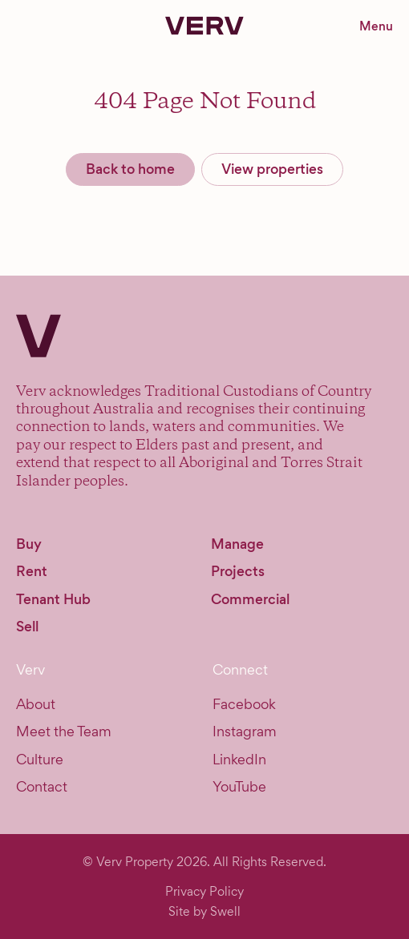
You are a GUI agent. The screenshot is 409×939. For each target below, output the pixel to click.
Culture (39, 759)
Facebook (244, 704)
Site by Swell (204, 911)
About (35, 704)
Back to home (130, 169)
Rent (31, 571)
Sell (27, 626)
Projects (238, 571)
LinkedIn (239, 759)
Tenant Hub (53, 599)
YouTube (239, 786)
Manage (237, 544)
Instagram (245, 731)
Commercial (250, 599)
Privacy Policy (204, 891)
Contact (41, 786)
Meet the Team (63, 731)
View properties (272, 169)
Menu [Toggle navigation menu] (376, 26)
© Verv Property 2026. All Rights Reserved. (204, 861)
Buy (29, 544)
